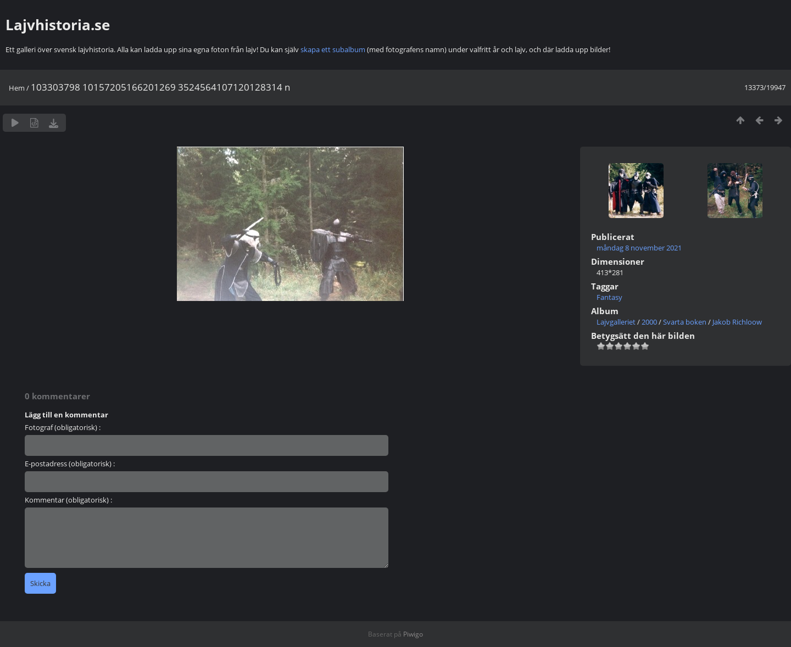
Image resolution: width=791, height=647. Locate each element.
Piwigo (413, 634)
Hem (17, 88)
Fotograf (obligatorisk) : (63, 427)
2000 (649, 322)
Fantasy (609, 297)
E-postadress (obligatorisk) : (70, 463)
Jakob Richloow (737, 322)
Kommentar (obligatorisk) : (68, 500)
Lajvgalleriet (616, 322)
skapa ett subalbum (332, 49)
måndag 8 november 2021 (639, 248)
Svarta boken (684, 322)
